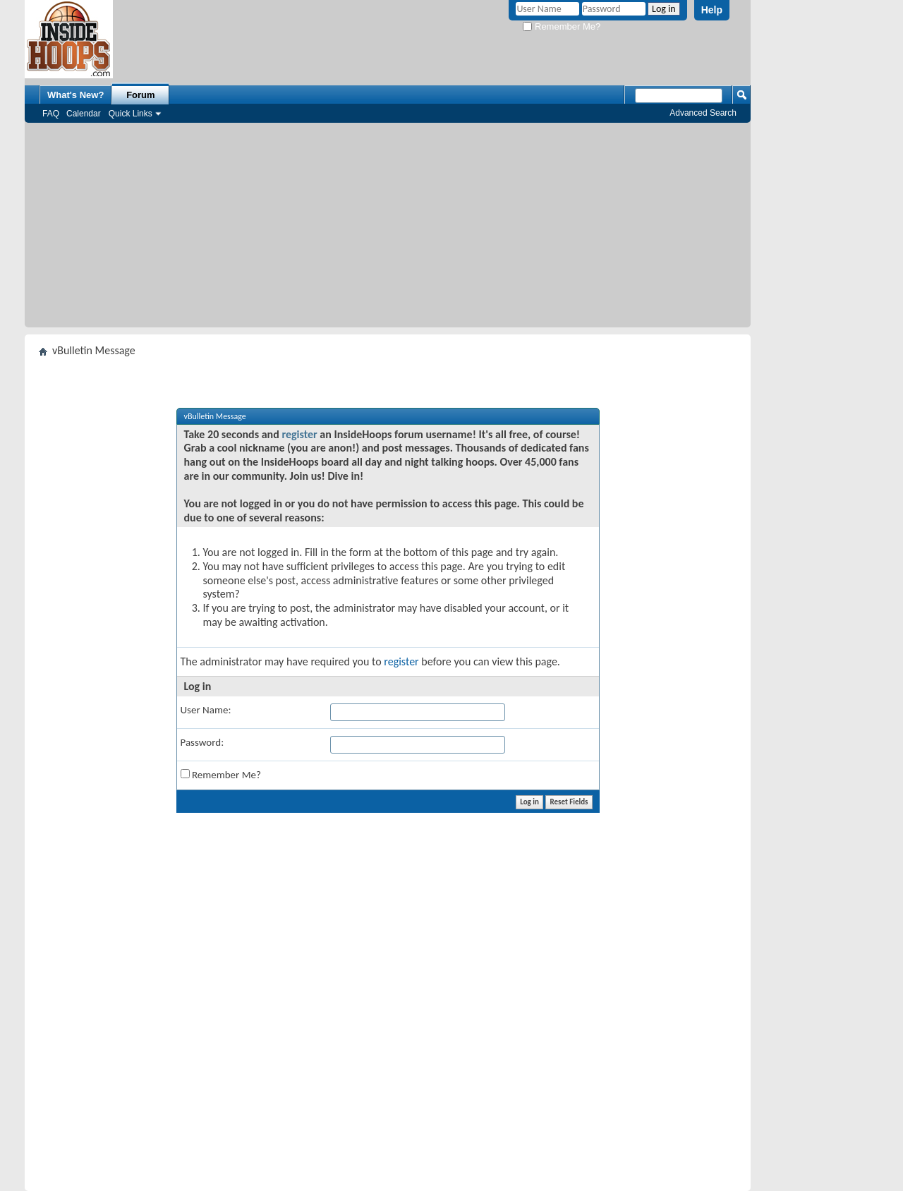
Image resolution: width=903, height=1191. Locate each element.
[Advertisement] (388, 228)
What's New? (75, 95)
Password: (202, 742)
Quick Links (130, 114)
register (299, 434)
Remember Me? (561, 26)
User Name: (206, 709)
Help (711, 10)
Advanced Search (703, 113)
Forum (140, 95)
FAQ (50, 114)
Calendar (83, 114)
